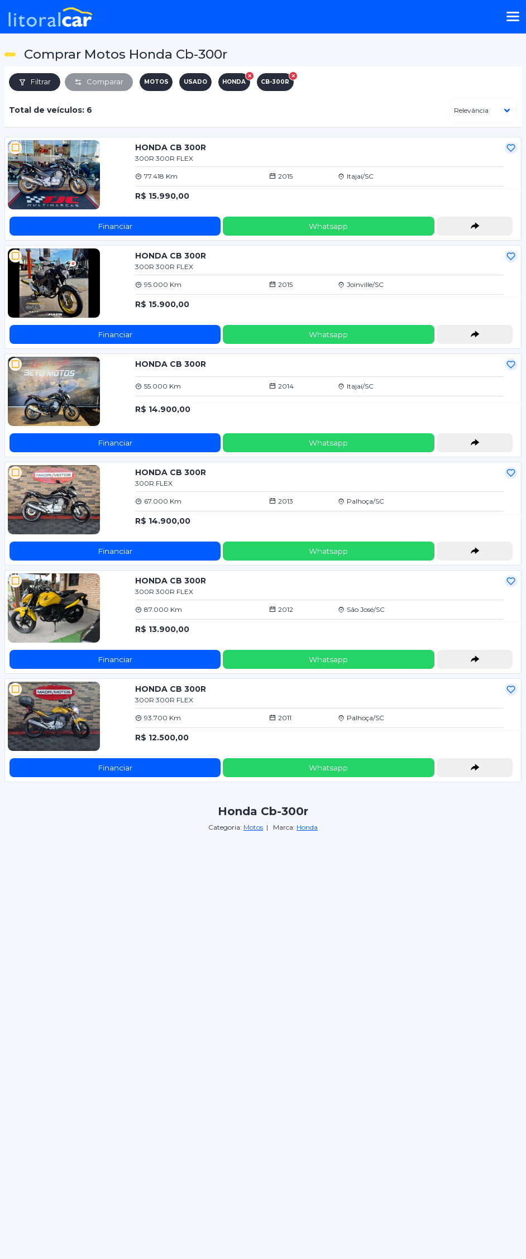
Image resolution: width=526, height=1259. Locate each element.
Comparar (98, 81)
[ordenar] (483, 110)
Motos (253, 827)
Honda (307, 827)
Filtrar (34, 81)
